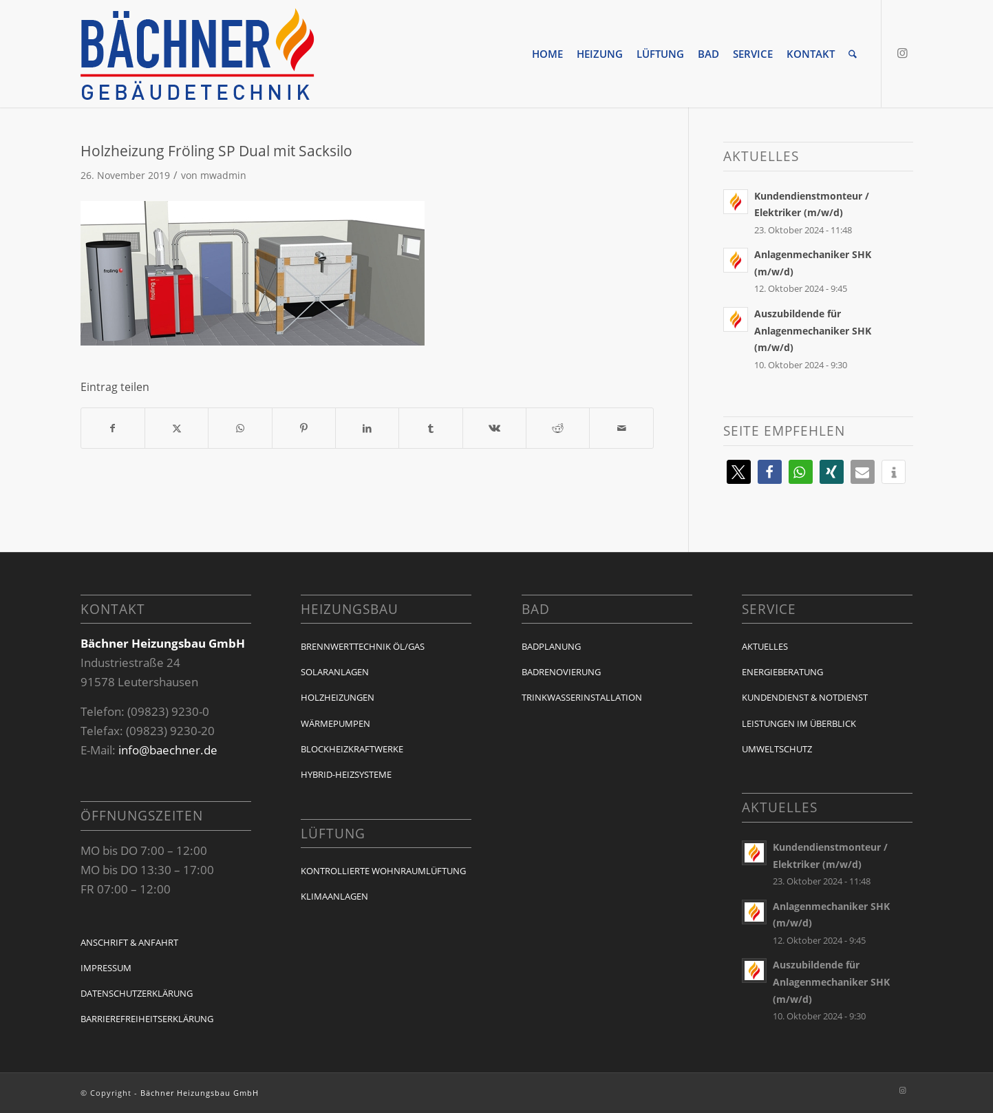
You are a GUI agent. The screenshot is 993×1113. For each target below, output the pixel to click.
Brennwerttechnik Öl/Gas (363, 646)
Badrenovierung (561, 672)
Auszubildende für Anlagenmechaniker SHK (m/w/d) (812, 330)
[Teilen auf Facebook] (113, 428)
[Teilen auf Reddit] (557, 428)
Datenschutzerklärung (137, 993)
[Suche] (853, 53)
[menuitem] (547, 53)
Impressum (106, 968)
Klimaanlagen (334, 896)
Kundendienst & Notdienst (805, 697)
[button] (739, 472)
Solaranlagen (335, 672)
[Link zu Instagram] (903, 53)
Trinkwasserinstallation (582, 697)
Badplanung (551, 646)
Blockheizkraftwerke (352, 749)
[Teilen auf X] (176, 428)
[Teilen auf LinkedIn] (367, 428)
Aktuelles (765, 646)
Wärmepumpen (335, 723)
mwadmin (223, 175)
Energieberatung (782, 672)
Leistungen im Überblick (799, 723)
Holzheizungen (337, 697)
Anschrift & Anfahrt (129, 942)
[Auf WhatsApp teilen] (240, 428)
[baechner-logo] (197, 53)
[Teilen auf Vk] (494, 428)
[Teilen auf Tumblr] (430, 428)
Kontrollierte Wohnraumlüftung (383, 871)
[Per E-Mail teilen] (621, 428)
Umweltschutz (777, 749)
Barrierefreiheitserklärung (147, 1019)
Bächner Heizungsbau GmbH (199, 1093)
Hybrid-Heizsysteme (346, 774)
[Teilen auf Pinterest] (304, 428)
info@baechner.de (167, 750)
